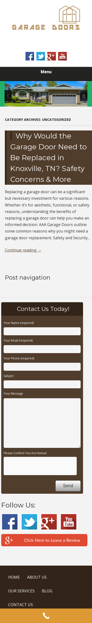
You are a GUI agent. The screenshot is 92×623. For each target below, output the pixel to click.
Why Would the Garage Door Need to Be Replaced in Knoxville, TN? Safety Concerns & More (48, 157)
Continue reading (23, 250)
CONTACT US (20, 604)
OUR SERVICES (21, 591)
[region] (46, 94)
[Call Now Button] (46, 616)
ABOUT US (37, 577)
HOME (14, 577)
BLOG (47, 591)
